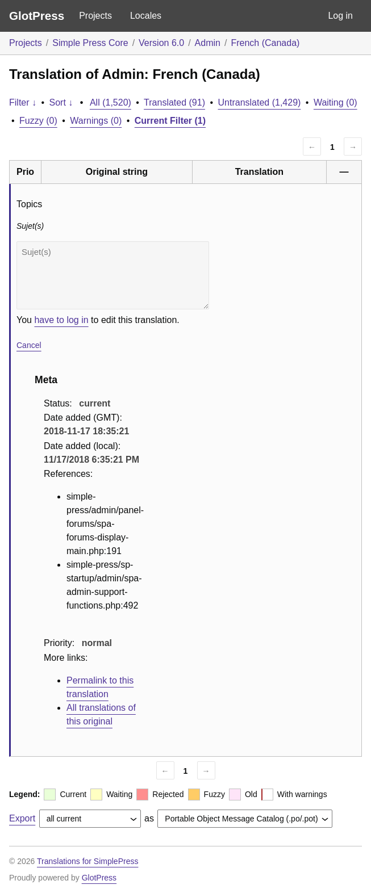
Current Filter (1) (170, 120)
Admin (207, 43)
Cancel (28, 345)
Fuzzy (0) (38, 120)
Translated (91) (174, 102)
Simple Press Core (90, 43)
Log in (340, 15)
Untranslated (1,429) (259, 102)
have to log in (61, 320)
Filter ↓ (22, 102)
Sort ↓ (61, 102)
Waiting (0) (335, 102)
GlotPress (36, 15)
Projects (95, 15)
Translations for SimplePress (87, 861)
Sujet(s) (112, 275)
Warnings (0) (96, 120)
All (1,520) (110, 102)
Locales (145, 15)
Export (22, 818)
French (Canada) (265, 43)
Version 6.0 (161, 43)
